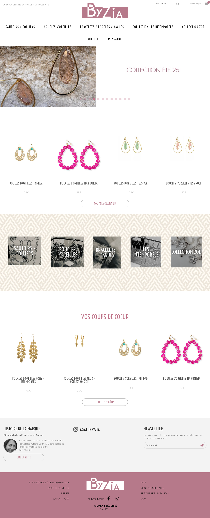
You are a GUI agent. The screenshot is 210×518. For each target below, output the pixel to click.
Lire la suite (24, 457)
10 (120, 99)
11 (125, 99)
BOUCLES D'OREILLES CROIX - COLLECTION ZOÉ (79, 380)
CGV (143, 498)
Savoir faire (61, 498)
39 (78, 192)
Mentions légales (152, 487)
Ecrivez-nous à (49, 482)
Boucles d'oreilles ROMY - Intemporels (28, 380)
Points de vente (58, 487)
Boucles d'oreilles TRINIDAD (26, 183)
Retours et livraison (155, 493)
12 (129, 99)
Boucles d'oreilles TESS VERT (131, 183)
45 (28, 390)
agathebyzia (90, 429)
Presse (65, 493)
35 (26, 192)
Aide (143, 482)
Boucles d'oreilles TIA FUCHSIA (78, 183)
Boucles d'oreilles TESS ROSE (184, 183)
